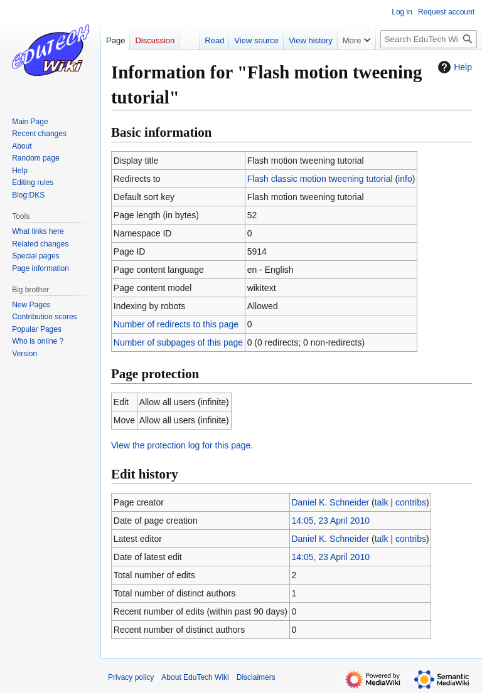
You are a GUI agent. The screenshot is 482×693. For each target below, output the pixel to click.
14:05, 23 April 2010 (330, 521)
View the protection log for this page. (182, 445)
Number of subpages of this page (178, 342)
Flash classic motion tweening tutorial (320, 179)
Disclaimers (256, 677)
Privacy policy (131, 677)
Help (453, 67)
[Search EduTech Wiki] (428, 39)
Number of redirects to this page (176, 324)
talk (381, 502)
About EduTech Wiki (194, 677)
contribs (410, 502)
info (405, 179)
